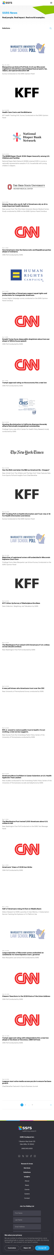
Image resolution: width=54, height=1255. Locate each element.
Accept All (42, 1248)
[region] (27, 1242)
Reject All (27, 1248)
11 (32, 1105)
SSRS (7, 2)
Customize (12, 1248)
